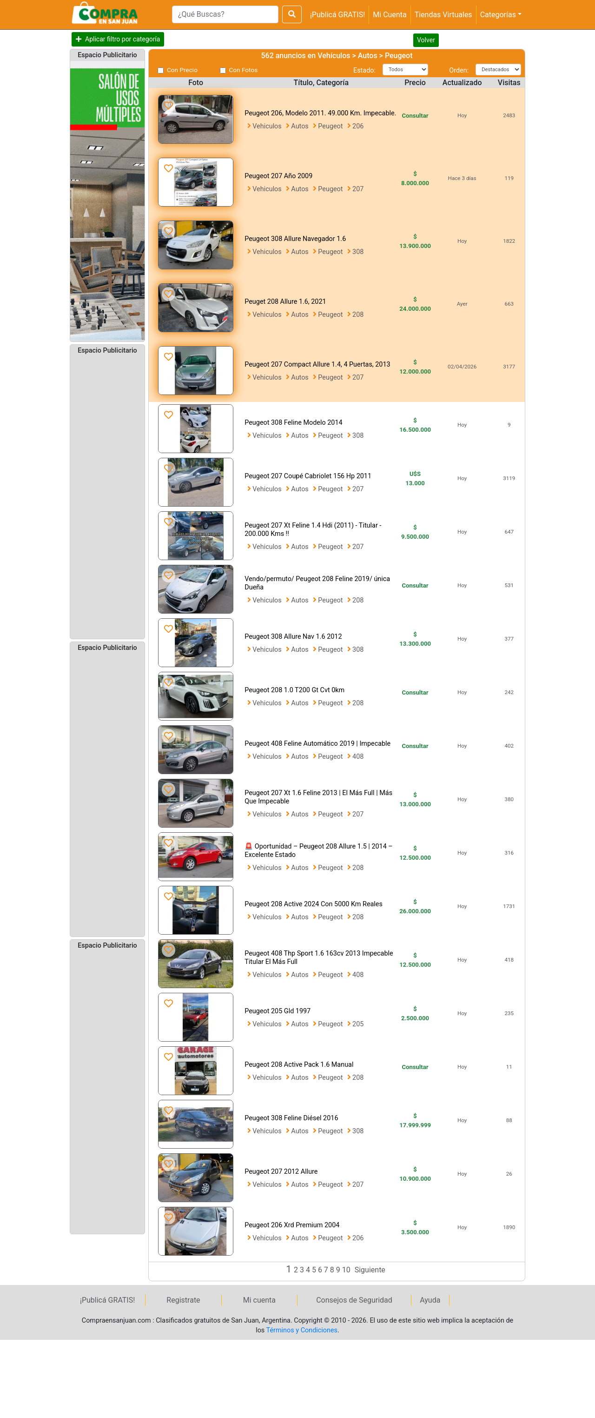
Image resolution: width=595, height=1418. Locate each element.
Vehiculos (267, 126)
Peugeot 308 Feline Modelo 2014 (293, 423)
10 (347, 1269)
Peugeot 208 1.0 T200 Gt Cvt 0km (294, 690)
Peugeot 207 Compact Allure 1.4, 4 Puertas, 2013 (317, 364)
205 (358, 1024)
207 (358, 189)
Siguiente (370, 1269)
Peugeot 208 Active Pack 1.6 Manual (299, 1065)
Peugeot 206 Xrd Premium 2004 (292, 1225)
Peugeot (331, 126)
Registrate (183, 1300)
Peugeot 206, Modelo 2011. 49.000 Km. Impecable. (320, 113)
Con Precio (182, 70)
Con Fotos (243, 70)
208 (358, 315)
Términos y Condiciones (301, 1330)
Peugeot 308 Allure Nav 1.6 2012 (293, 637)
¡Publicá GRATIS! (337, 14)
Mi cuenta (259, 1300)
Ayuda (430, 1300)
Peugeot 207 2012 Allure (281, 1172)
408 (358, 757)
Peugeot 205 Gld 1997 (278, 1011)
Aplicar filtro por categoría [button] (122, 39)
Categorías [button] (498, 14)
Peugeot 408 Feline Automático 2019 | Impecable (317, 744)
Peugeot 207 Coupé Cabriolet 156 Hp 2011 (308, 476)
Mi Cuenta (389, 14)
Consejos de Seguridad (354, 1300)
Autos (300, 126)
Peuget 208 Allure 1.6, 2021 (285, 302)
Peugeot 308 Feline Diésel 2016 (291, 1118)
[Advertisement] (107, 495)
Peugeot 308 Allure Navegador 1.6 (295, 239)
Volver (426, 40)
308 (358, 252)
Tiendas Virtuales (443, 14)
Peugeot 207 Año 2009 (278, 176)
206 (358, 126)
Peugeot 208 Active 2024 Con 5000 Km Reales (314, 904)
